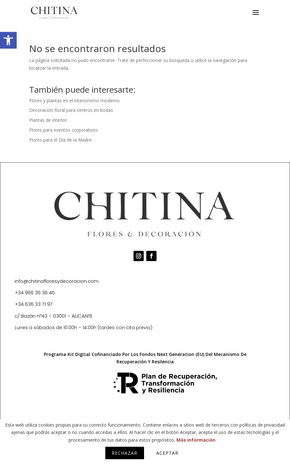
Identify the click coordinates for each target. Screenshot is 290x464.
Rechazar (124, 453)
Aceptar (167, 453)
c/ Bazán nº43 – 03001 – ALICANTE (54, 316)
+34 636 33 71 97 (33, 304)
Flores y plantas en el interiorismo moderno (74, 100)
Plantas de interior (48, 120)
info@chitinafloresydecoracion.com (57, 281)
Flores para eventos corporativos (63, 130)
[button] (8, 40)
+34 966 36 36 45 (35, 292)
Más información (195, 440)
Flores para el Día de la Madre (60, 140)
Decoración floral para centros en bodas (71, 110)
